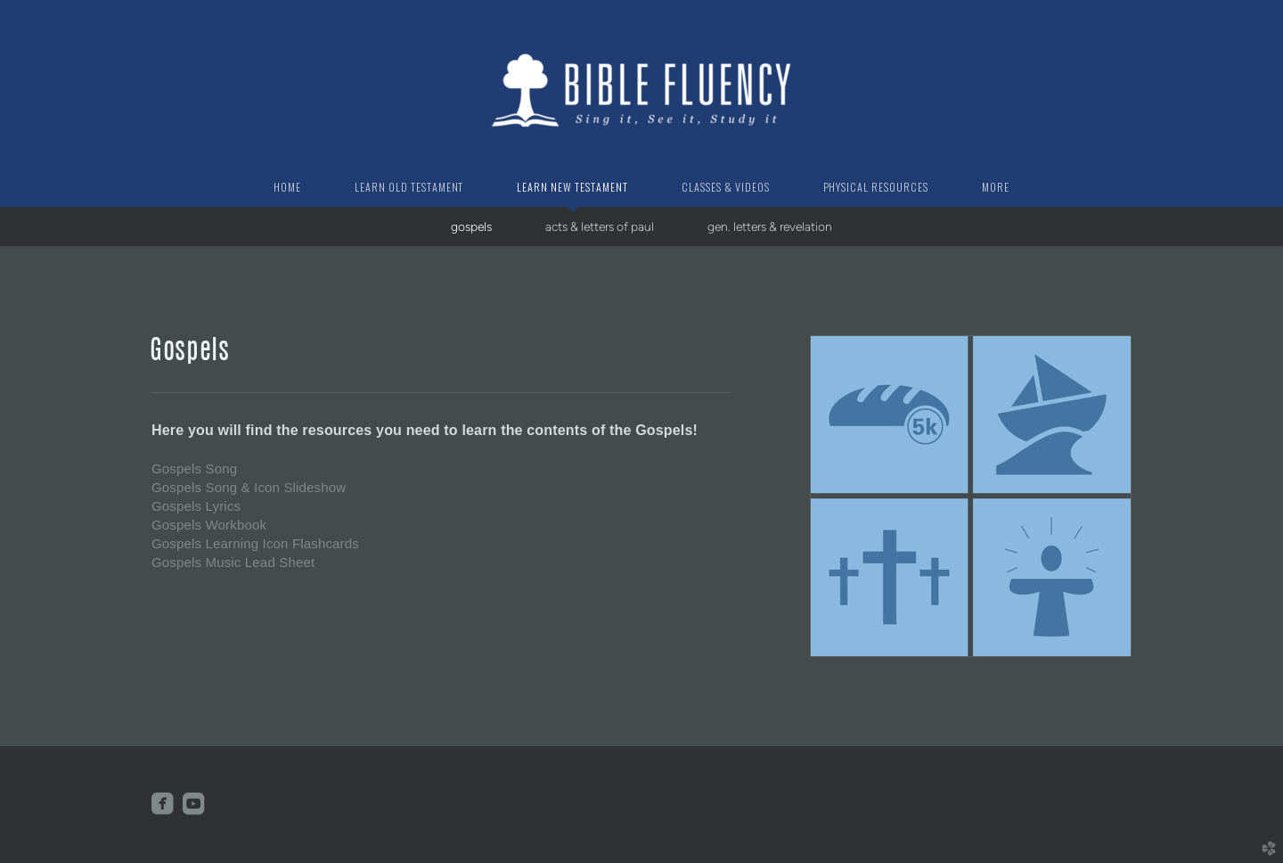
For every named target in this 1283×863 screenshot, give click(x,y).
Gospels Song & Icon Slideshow (248, 487)
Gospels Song (194, 468)
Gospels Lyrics (196, 506)
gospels (471, 226)
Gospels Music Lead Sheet (233, 562)
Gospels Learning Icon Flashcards (255, 543)
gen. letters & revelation (769, 226)
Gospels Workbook (208, 524)
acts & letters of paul (599, 226)
